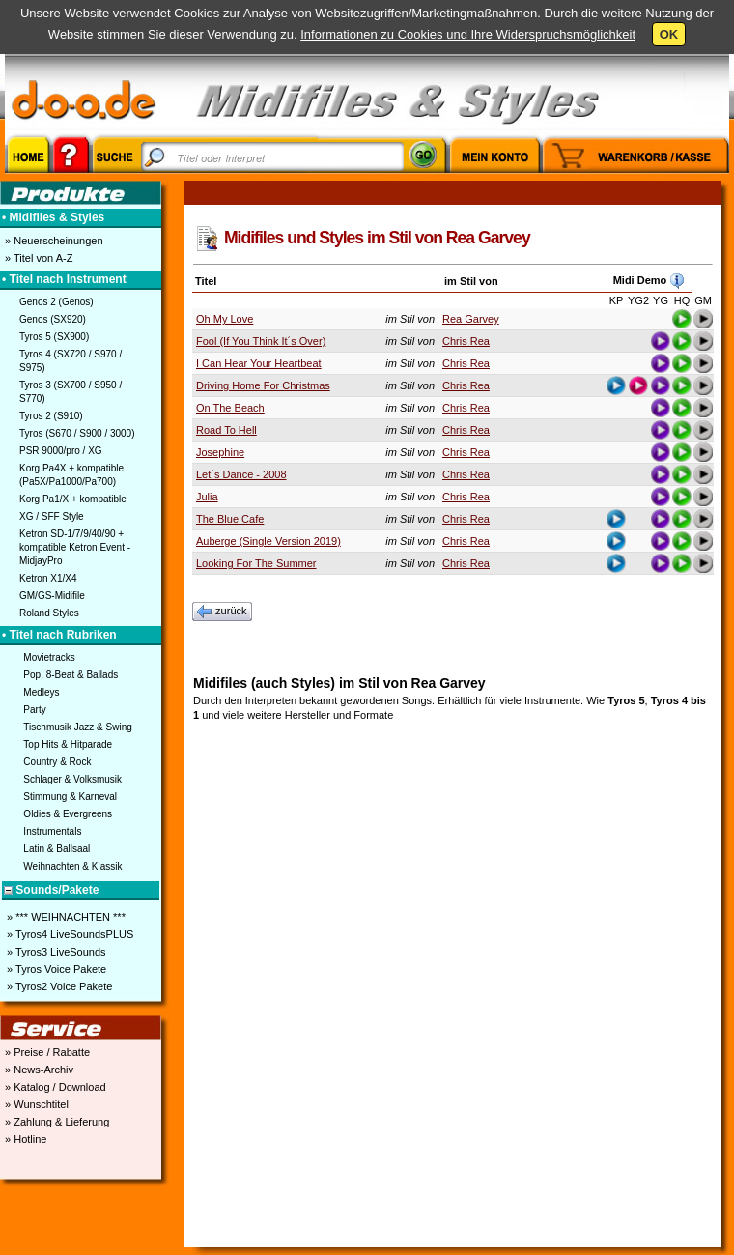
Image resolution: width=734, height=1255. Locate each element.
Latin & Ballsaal (56, 848)
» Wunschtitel (35, 1104)
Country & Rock (57, 761)
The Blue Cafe (230, 519)
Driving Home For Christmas (263, 385)
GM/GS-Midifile (52, 595)
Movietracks (48, 657)
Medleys (41, 692)
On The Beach (230, 408)
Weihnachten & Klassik (72, 866)
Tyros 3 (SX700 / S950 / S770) (70, 392)
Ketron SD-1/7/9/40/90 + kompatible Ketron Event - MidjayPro (74, 547)
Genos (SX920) (52, 319)
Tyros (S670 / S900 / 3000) (77, 433)
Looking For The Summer (256, 563)
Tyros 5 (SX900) (54, 336)
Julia (207, 496)
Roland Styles (49, 613)
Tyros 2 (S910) (51, 416)
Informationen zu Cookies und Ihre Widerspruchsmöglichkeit (467, 34)
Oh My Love (224, 319)
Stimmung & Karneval (70, 796)
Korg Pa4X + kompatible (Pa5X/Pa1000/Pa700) (71, 475)
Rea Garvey (470, 319)
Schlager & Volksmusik (72, 779)
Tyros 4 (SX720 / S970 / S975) (70, 361)
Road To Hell (226, 430)
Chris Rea (466, 341)
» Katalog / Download (54, 1087)
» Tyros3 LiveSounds (55, 951)
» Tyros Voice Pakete (55, 969)
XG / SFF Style (51, 516)
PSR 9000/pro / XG (60, 450)
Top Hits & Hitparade (67, 744)
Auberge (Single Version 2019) (268, 541)
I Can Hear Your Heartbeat (259, 363)
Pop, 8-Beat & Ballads (70, 675)
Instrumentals (52, 831)
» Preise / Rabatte (46, 1052)
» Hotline (24, 1139)
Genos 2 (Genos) (56, 302)
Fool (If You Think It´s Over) (260, 341)
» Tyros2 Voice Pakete (58, 986)
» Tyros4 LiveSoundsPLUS (68, 934)
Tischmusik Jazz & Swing (77, 727)
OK (669, 34)
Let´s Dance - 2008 (241, 474)
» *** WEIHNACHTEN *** (65, 917)
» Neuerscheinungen (52, 240)
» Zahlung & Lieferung (55, 1121)
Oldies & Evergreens (67, 814)
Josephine (220, 452)
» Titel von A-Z (37, 258)
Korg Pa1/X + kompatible (73, 499)
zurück (222, 611)
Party (34, 709)
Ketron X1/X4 (47, 578)
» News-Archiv (37, 1069)
